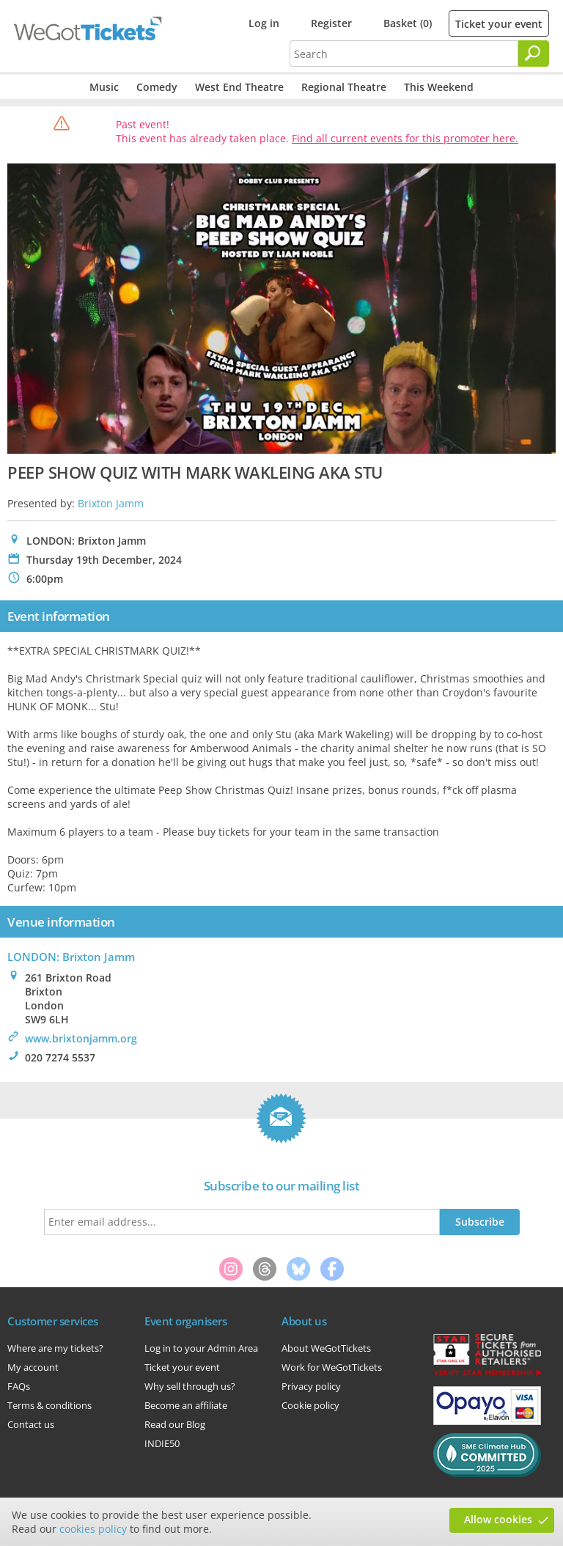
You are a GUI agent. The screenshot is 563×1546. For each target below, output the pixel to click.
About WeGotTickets (326, 1348)
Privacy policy (311, 1386)
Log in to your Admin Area (201, 1348)
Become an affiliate (185, 1405)
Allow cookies (498, 1519)
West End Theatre (239, 87)
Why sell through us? (189, 1386)
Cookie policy (310, 1405)
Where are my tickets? (55, 1348)
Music (104, 87)
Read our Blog (174, 1424)
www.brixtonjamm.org (81, 1038)
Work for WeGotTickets (332, 1367)
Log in (264, 23)
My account (33, 1367)
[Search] (533, 53)
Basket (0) (407, 23)
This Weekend (439, 87)
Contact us (30, 1424)
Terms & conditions (49, 1405)
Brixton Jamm (111, 503)
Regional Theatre (343, 87)
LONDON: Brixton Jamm (71, 956)
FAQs (18, 1386)
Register (331, 23)
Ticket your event (498, 24)
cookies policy (93, 1529)
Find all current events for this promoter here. (405, 138)
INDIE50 (162, 1443)
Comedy (156, 87)
